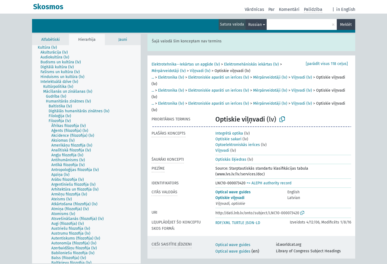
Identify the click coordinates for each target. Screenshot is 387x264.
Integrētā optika (229, 133)
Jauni (122, 39)
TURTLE (238, 222)
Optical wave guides (233, 192)
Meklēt (346, 24)
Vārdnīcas (254, 9)
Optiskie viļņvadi (229, 197)
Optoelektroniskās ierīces (237, 144)
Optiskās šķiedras (230, 159)
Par (271, 9)
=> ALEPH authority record (269, 183)
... (153, 77)
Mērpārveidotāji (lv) (169, 71)
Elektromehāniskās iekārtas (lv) (251, 64)
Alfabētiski (50, 39)
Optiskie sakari (228, 139)
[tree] (86, 154)
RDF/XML (223, 222)
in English (345, 9)
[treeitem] (49, 47)
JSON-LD (253, 222)
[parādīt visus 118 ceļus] (327, 63)
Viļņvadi (222, 150)
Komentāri (289, 9)
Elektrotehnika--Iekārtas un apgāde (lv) (186, 64)
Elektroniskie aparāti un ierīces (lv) (218, 77)
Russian (255, 24)
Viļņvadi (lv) (200, 71)
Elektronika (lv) (171, 77)
